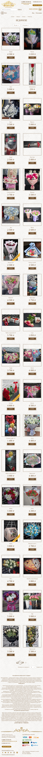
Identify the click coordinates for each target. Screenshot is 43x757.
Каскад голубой (32, 262)
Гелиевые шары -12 (10, 438)
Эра (11, 227)
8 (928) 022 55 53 (37, 1)
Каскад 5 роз (11, 262)
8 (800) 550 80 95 (26, 2)
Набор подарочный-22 (11, 332)
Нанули (32, 403)
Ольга (32, 508)
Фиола (32, 227)
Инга (11, 578)
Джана (10, 508)
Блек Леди (32, 157)
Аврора (10, 51)
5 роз (32, 332)
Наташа (32, 51)
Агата (32, 438)
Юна (11, 649)
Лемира (10, 613)
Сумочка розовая (11, 192)
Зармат (10, 543)
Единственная (32, 86)
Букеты (23, 16)
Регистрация (39, 13)
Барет (10, 122)
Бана (11, 86)
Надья (10, 157)
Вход (33, 13)
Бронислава (32, 473)
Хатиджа (11, 403)
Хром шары (32, 297)
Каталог (18, 16)
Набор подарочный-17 (11, 473)
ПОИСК (20, 10)
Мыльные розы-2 (32, 543)
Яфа (32, 613)
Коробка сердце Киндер (32, 578)
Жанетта (32, 122)
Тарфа (10, 368)
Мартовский (32, 649)
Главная (12, 16)
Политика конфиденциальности (8, 754)
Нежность (11, 297)
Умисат (32, 368)
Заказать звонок (37, 5)
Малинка (32, 192)
